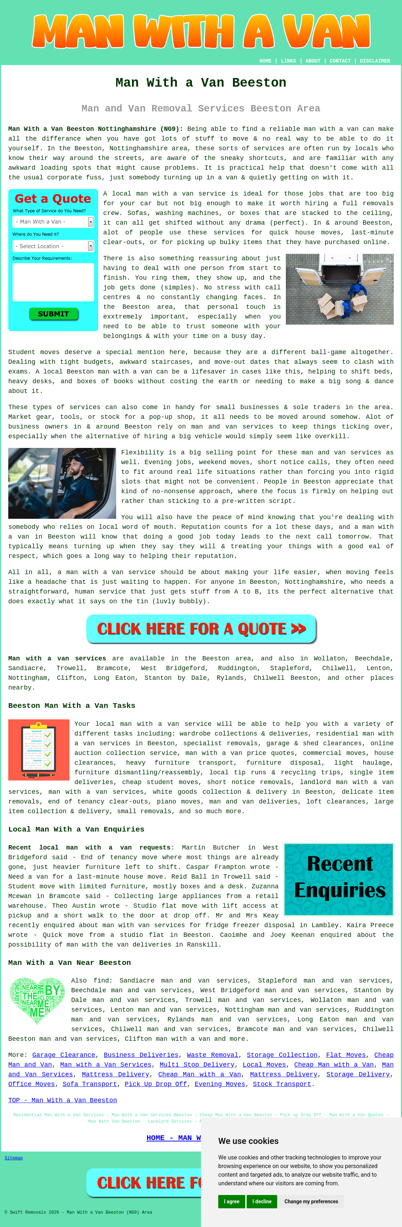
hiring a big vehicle (183, 436)
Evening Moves (220, 1084)
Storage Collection (282, 1055)
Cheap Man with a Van (334, 1064)
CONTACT (340, 61)
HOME (266, 61)
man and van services (342, 452)
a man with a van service (106, 572)
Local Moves (264, 1064)
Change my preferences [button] (311, 1201)
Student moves (34, 352)
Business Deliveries (141, 1055)
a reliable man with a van (310, 129)
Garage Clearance (63, 1055)
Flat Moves (346, 1055)
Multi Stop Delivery (197, 1064)
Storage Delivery (358, 1074)
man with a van (183, 1039)
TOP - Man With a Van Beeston (62, 1100)
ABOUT (313, 61)
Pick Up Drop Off (156, 1084)
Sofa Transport (90, 1084)
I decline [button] (261, 1201)
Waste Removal (212, 1055)
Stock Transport (282, 1084)
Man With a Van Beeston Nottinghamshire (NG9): (95, 129)
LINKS (288, 61)
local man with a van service (168, 193)
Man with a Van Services (105, 1064)
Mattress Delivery (115, 1074)
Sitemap (14, 1158)
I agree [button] (231, 1201)
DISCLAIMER (375, 61)
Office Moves (31, 1084)
